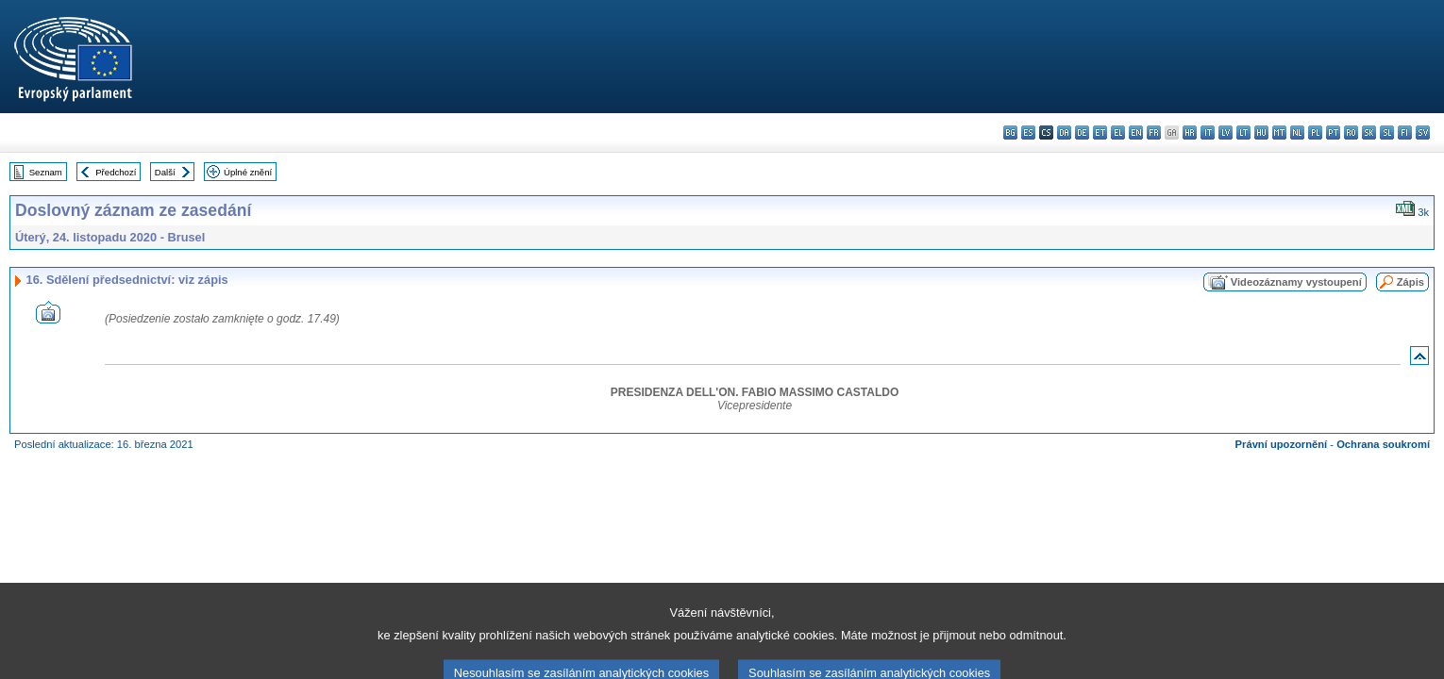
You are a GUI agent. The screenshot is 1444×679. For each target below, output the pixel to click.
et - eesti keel (1100, 132)
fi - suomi (1405, 132)
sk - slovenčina (1369, 132)
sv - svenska (1423, 132)
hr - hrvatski (1190, 132)
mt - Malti (1279, 132)
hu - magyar (1261, 132)
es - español (1028, 132)
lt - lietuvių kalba (1243, 132)
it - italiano (1208, 132)
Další (165, 172)
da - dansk (1064, 132)
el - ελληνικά (1118, 132)
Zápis (1410, 282)
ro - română (1351, 132)
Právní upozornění (1281, 444)
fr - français (1154, 132)
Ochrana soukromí (1383, 444)
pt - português (1333, 132)
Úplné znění (248, 172)
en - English (1136, 132)
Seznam (45, 172)
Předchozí (115, 172)
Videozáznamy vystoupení (1296, 282)
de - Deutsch (1082, 132)
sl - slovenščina (1387, 132)
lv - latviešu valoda (1225, 132)
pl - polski (1315, 132)
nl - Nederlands (1297, 132)
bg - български (1010, 132)
